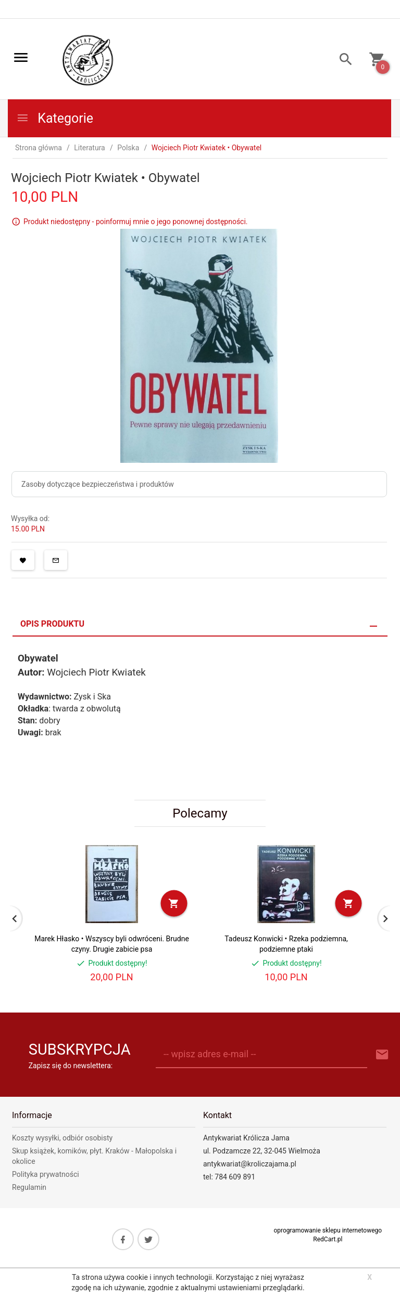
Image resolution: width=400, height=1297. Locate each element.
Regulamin (29, 1187)
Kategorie (54, 118)
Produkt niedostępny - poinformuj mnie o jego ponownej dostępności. (135, 221)
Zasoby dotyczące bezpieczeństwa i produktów (97, 484)
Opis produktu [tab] (52, 624)
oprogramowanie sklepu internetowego (327, 1230)
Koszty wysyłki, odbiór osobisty (62, 1138)
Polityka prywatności (45, 1174)
